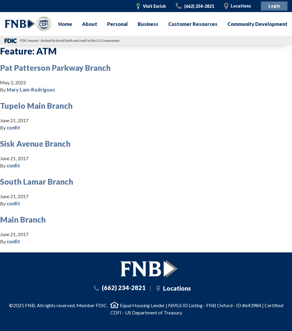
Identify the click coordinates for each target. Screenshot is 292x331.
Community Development (257, 24)
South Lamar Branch (36, 181)
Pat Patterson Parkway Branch (55, 68)
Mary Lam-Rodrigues (31, 89)
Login (274, 5)
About (89, 24)
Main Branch (23, 219)
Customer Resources (192, 24)
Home (65, 24)
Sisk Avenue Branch (35, 143)
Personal (117, 24)
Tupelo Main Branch (36, 106)
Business (148, 24)
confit (13, 127)
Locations (241, 5)
